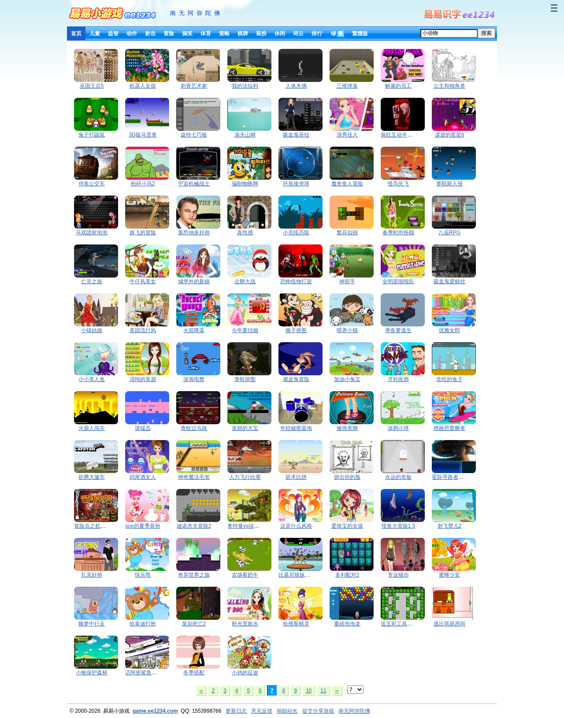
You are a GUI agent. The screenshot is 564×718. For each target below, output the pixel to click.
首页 (76, 33)
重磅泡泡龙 (347, 624)
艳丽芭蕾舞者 (449, 428)
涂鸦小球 (398, 428)
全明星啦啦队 (398, 281)
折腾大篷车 (91, 477)
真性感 (245, 232)
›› (337, 691)
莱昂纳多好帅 (194, 232)
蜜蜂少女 (449, 575)
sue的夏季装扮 (142, 526)
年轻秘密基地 (296, 428)
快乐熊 (143, 575)
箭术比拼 (296, 477)
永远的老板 (398, 477)
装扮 (261, 33)
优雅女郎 (449, 330)
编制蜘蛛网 (245, 184)
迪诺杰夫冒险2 (194, 526)
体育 (205, 33)
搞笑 (187, 33)
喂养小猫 (347, 330)
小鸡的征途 (245, 673)
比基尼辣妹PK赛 (297, 575)
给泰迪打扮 (143, 624)
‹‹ (201, 691)
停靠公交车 (91, 184)
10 (309, 691)
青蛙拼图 (245, 379)
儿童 (94, 33)
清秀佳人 (347, 135)
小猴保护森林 (92, 673)
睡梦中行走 (91, 624)
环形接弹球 (296, 184)
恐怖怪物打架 (296, 281)
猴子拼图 (296, 330)
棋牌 (242, 33)
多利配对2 (347, 575)
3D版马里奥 (142, 135)
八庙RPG (449, 232)
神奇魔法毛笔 (194, 477)
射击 (150, 33)
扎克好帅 (91, 575)
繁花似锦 (347, 232)
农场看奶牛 (245, 575)
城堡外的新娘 (194, 281)
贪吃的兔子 (449, 379)
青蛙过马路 (194, 428)
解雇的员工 (398, 86)
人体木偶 (296, 86)
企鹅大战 (245, 281)
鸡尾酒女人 (143, 477)
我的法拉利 (245, 86)
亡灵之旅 (91, 281)
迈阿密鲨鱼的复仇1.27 (151, 673)
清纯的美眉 (143, 379)
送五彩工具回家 (399, 624)
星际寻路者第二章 (453, 477)
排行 (317, 33)
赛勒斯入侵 (449, 184)
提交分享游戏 (318, 711)
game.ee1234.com (155, 711)
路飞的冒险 (143, 232)
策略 (224, 33)
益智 (113, 33)
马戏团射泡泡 (92, 232)
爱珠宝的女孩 (347, 526)
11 (323, 691)
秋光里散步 (245, 624)
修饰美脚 (347, 428)
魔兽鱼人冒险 (347, 184)
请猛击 (143, 428)
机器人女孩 (143, 86)
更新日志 (236, 711)
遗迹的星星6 (449, 135)
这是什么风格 (296, 526)
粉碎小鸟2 (143, 184)
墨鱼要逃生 (398, 330)
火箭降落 (193, 330)
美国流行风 (143, 330)
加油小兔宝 (347, 379)
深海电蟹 (193, 379)
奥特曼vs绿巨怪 (245, 526)
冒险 (168, 33)
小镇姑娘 (91, 330)
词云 (298, 33)
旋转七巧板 (194, 135)
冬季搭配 (193, 673)
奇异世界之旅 (194, 575)
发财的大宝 (245, 428)
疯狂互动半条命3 (401, 135)
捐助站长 (287, 711)
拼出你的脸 (347, 477)
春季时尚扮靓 (398, 232)
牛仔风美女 (143, 281)
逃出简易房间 (449, 624)
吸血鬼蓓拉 (296, 135)
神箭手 (347, 281)
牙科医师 (398, 379)
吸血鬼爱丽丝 (449, 281)
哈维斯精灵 (296, 624)
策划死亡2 (194, 624)
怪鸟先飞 (398, 184)
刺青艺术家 (194, 86)
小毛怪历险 (296, 232)
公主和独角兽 (449, 86)
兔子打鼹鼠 (91, 135)
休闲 (280, 33)
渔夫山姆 (245, 135)
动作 (131, 33)
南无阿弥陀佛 (196, 13)
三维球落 (347, 86)
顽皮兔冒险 (296, 379)
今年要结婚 (245, 330)
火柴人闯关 (91, 428)
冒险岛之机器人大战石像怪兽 (108, 526)
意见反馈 (261, 711)
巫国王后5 (92, 86)
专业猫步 (398, 575)
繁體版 (360, 33)
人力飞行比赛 (245, 477)
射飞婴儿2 (450, 526)
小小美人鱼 (91, 379)
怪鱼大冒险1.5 (399, 526)
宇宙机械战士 (194, 184)
